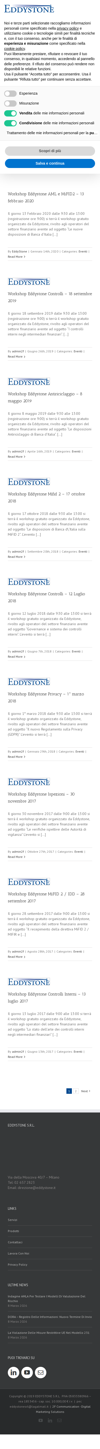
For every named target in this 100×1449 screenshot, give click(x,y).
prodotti (13, 1231)
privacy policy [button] (68, 28)
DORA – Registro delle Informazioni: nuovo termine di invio (50, 1317)
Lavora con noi (18, 1253)
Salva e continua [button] (50, 163)
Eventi (83, 251)
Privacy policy (17, 1264)
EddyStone (19, 251)
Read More (15, 256)
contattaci (15, 1242)
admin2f (18, 351)
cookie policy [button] (14, 49)
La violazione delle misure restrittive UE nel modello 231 (49, 1333)
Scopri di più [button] (50, 151)
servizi (12, 1220)
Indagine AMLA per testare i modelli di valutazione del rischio (46, 1298)
